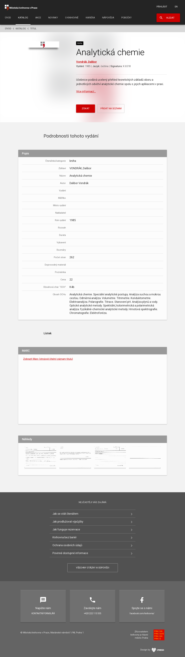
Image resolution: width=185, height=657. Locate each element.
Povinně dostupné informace (70, 553)
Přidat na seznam (111, 108)
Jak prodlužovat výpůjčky (67, 521)
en (176, 6)
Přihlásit (162, 6)
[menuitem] (7, 18)
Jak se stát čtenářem (65, 513)
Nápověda (108, 17)
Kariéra (90, 17)
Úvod (8, 17)
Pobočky (126, 17)
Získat (85, 108)
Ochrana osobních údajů (67, 545)
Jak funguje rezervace (66, 529)
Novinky (53, 17)
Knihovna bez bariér (64, 537)
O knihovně (71, 17)
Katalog (23, 17)
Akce (38, 17)
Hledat (170, 17)
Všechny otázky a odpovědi (92, 567)
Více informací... (86, 91)
